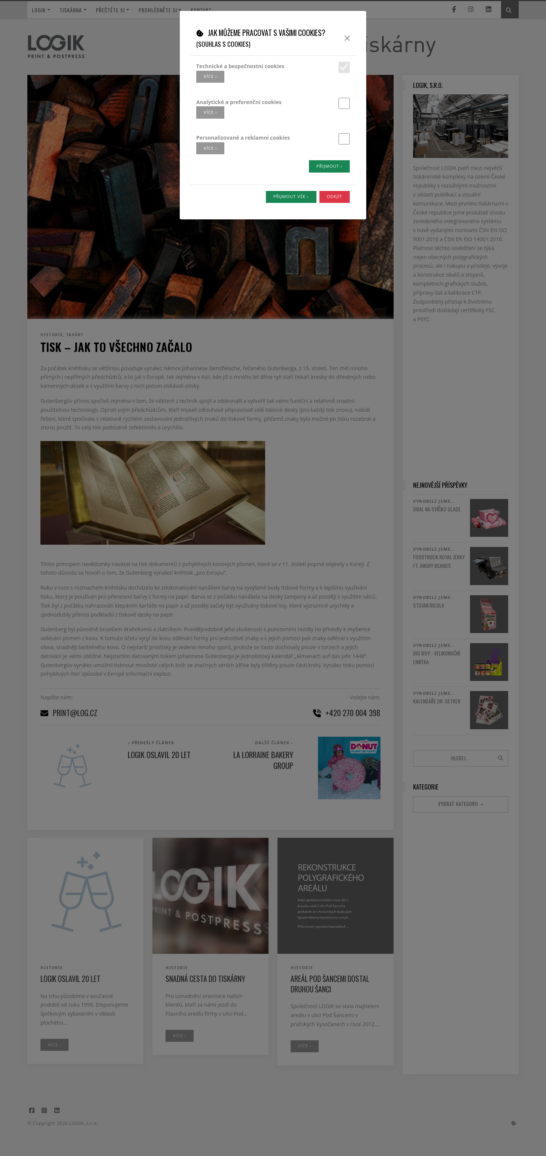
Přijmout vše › (291, 196)
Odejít (334, 196)
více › (210, 76)
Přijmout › (329, 166)
